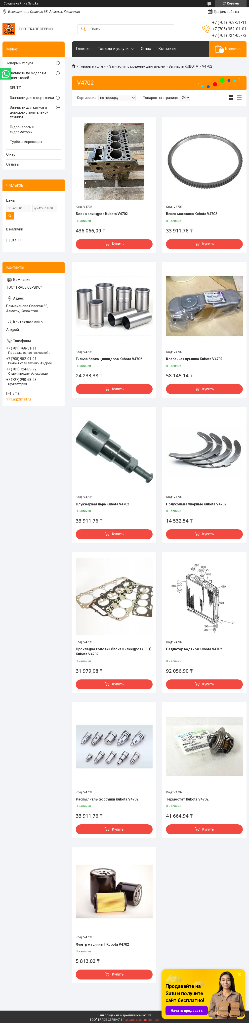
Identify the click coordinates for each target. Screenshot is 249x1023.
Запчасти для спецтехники (32, 98)
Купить (118, 244)
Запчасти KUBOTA (183, 66)
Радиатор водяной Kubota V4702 (194, 649)
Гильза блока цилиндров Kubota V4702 (109, 359)
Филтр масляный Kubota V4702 (102, 944)
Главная (83, 48)
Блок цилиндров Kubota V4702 (102, 214)
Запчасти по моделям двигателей (137, 66)
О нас (146, 48)
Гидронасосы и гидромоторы (22, 129)
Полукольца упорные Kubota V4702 (196, 504)
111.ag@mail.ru (18, 399)
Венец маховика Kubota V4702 (191, 214)
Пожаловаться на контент (141, 1020)
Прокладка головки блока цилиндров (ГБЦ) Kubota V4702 (114, 651)
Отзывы (12, 164)
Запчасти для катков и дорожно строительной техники (29, 112)
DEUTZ (15, 88)
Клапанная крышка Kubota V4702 (194, 359)
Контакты (167, 48)
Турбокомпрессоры (26, 142)
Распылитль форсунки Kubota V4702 (107, 799)
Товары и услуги (113, 48)
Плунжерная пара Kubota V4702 (102, 504)
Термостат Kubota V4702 (187, 799)
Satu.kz (146, 1015)
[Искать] (83, 29)
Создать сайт (13, 3)
